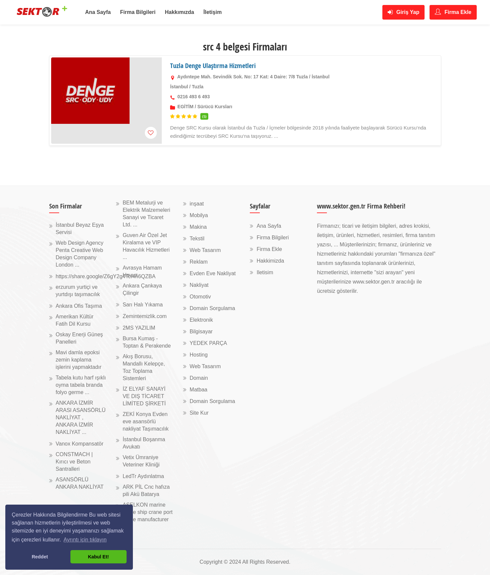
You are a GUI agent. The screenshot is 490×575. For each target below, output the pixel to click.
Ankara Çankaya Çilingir (142, 289)
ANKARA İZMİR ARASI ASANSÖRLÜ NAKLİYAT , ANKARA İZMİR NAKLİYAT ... (81, 417)
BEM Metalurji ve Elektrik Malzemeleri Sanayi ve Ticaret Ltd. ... (146, 213)
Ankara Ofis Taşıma (79, 306)
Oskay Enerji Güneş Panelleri (79, 338)
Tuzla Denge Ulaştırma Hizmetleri (213, 65)
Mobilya (199, 215)
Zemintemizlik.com (144, 316)
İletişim (212, 12)
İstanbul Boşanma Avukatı (144, 443)
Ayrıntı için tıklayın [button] (85, 539)
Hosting (199, 355)
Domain (199, 378)
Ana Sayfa (98, 12)
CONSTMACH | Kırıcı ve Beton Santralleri (74, 462)
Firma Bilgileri (138, 12)
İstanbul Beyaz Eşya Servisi (80, 228)
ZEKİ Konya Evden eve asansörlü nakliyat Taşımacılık (145, 421)
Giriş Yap (404, 12)
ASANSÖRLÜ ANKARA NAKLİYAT (80, 483)
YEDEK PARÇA (208, 343)
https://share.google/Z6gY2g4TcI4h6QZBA (106, 276)
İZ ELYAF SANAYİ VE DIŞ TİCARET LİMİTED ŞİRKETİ (144, 396)
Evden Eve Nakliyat (213, 273)
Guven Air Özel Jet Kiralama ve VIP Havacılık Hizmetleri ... (146, 246)
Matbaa (198, 389)
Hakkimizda (270, 261)
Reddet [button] (40, 556)
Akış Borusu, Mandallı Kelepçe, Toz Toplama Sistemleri (144, 367)
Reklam (199, 262)
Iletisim (264, 272)
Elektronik (201, 320)
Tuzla (198, 86)
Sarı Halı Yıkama (143, 304)
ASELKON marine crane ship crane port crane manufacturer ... (147, 516)
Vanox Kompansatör (80, 444)
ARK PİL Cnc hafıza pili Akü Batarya (146, 490)
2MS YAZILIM (139, 328)
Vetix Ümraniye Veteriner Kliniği (141, 460)
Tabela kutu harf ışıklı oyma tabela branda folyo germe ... (81, 385)
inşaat (197, 203)
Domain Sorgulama (212, 308)
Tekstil (197, 238)
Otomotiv (200, 296)
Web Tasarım (205, 250)
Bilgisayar (201, 331)
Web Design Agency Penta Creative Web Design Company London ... (80, 254)
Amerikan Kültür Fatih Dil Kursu (75, 320)
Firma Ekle (453, 12)
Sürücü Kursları (214, 106)
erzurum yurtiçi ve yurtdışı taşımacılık (78, 290)
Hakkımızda (179, 12)
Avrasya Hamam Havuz (142, 271)
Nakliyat (199, 285)
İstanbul (179, 86)
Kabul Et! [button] (98, 556)
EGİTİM (185, 106)
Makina (198, 227)
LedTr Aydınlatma (143, 476)
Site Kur (199, 413)
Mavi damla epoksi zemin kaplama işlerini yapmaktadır (79, 360)
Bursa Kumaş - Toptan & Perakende (147, 342)
